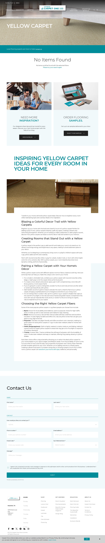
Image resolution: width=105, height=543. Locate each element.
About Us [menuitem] (87, 501)
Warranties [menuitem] (73, 515)
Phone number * (11, 430)
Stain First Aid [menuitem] (74, 504)
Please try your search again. (52, 67)
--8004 (17, 3)
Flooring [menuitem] (43, 501)
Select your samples (76, 133)
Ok (87, 539)
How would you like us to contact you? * (18, 420)
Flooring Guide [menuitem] (74, 507)
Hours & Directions (73, 9)
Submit (52, 475)
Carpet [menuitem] (43, 510)
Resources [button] (20, 10)
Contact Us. (38, 49)
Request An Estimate (86, 9)
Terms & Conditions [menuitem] (88, 511)
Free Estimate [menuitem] (45, 519)
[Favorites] (97, 10)
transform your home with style (49, 349)
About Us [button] (30, 10)
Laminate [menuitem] (43, 513)
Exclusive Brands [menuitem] (75, 521)
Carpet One (10, 17)
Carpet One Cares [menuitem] (90, 504)
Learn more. (52, 540)
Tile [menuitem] (42, 516)
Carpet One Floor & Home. (20, 532)
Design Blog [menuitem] (59, 513)
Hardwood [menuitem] (44, 507)
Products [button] (9, 10)
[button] (94, 10)
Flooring (18, 17)
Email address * (57, 430)
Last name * (56, 402)
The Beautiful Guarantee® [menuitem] (74, 511)
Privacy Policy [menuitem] (89, 515)
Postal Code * (10, 440)
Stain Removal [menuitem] (74, 501)
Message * (10, 451)
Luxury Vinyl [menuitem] (44, 504)
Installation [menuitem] (73, 518)
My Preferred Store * (59, 440)
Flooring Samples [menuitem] (60, 504)
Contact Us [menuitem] (88, 507)
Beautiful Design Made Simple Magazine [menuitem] (60, 508)
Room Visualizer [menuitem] (60, 501)
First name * (10, 402)
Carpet (26, 17)
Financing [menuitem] (44, 522)
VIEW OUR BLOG (29, 137)
